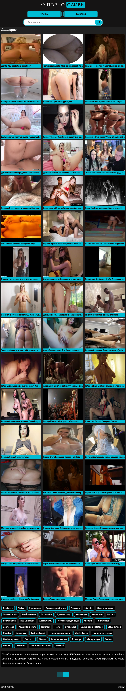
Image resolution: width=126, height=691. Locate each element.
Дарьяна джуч (64, 614)
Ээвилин (75, 608)
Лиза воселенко (105, 608)
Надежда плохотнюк (60, 633)
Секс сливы (7, 687)
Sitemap (121, 687)
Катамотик (21, 633)
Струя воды (35, 608)
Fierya (57, 627)
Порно (63, 5)
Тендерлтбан (102, 621)
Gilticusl (42, 639)
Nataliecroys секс (11, 639)
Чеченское (97, 614)
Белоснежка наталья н (92, 627)
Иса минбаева (27, 621)
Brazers (111, 614)
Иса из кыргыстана (102, 633)
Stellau (21, 608)
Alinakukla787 (45, 621)
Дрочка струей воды (55, 608)
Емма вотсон (114, 627)
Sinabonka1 (70, 627)
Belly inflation (9, 621)
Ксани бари (81, 614)
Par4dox (7, 633)
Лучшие (7, 645)
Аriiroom (88, 621)
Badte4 (108, 639)
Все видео (81, 14)
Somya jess (8, 627)
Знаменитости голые (40, 645)
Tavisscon (29, 639)
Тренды (44, 14)
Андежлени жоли (27, 627)
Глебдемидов (29, 614)
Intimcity (88, 608)
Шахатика (20, 645)
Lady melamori (38, 633)
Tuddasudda (46, 614)
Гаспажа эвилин (59, 639)
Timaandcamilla (10, 614)
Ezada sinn (8, 608)
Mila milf (60, 645)
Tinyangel (45, 627)
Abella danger (81, 633)
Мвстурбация (93, 639)
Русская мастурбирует (68, 621)
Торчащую (77, 639)
